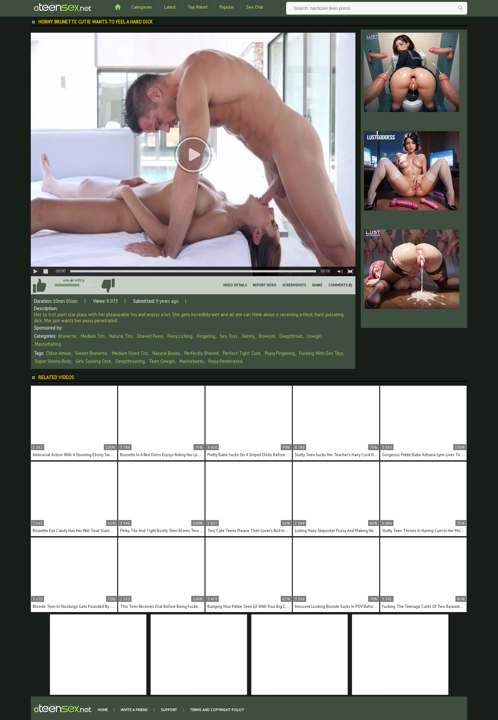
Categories (141, 7)
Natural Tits (120, 336)
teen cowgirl (162, 361)
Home (103, 709)
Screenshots (294, 285)
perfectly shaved (202, 353)
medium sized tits (130, 353)
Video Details (235, 285)
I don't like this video (108, 285)
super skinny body (53, 361)
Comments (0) (340, 285)
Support (169, 709)
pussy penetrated (225, 361)
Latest (170, 7)
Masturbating (48, 344)
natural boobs (166, 353)
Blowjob (267, 336)
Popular (226, 7)
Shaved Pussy (150, 336)
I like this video (39, 285)
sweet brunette (91, 353)
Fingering (206, 336)
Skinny (248, 336)
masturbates (191, 361)
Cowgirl (314, 336)
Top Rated (197, 7)
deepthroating (130, 361)
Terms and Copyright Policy (217, 709)
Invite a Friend (134, 709)
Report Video (264, 285)
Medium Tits (93, 336)
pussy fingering (280, 353)
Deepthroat (291, 336)
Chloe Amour (58, 353)
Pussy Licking (179, 336)
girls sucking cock (93, 361)
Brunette (67, 336)
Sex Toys (228, 336)
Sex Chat (254, 7)
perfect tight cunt (241, 353)
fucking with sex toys (321, 353)
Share (317, 285)
